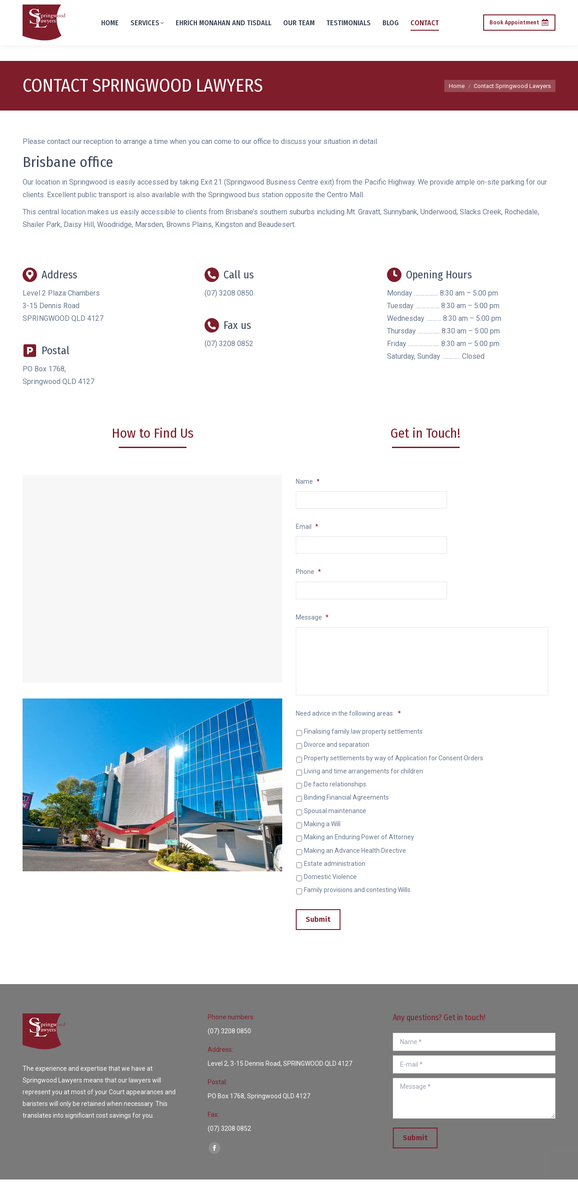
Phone (308, 573)
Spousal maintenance (335, 817)
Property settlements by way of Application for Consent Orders (393, 764)
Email (307, 527)
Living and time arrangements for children (363, 777)
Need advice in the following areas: (348, 719)
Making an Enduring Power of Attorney (359, 843)
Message (312, 619)
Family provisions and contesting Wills (357, 896)
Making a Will (322, 830)
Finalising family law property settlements (363, 737)
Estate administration (334, 870)
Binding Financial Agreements (346, 804)
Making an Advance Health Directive (355, 856)
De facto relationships (335, 790)
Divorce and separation (336, 751)
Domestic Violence (330, 883)
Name (308, 481)
